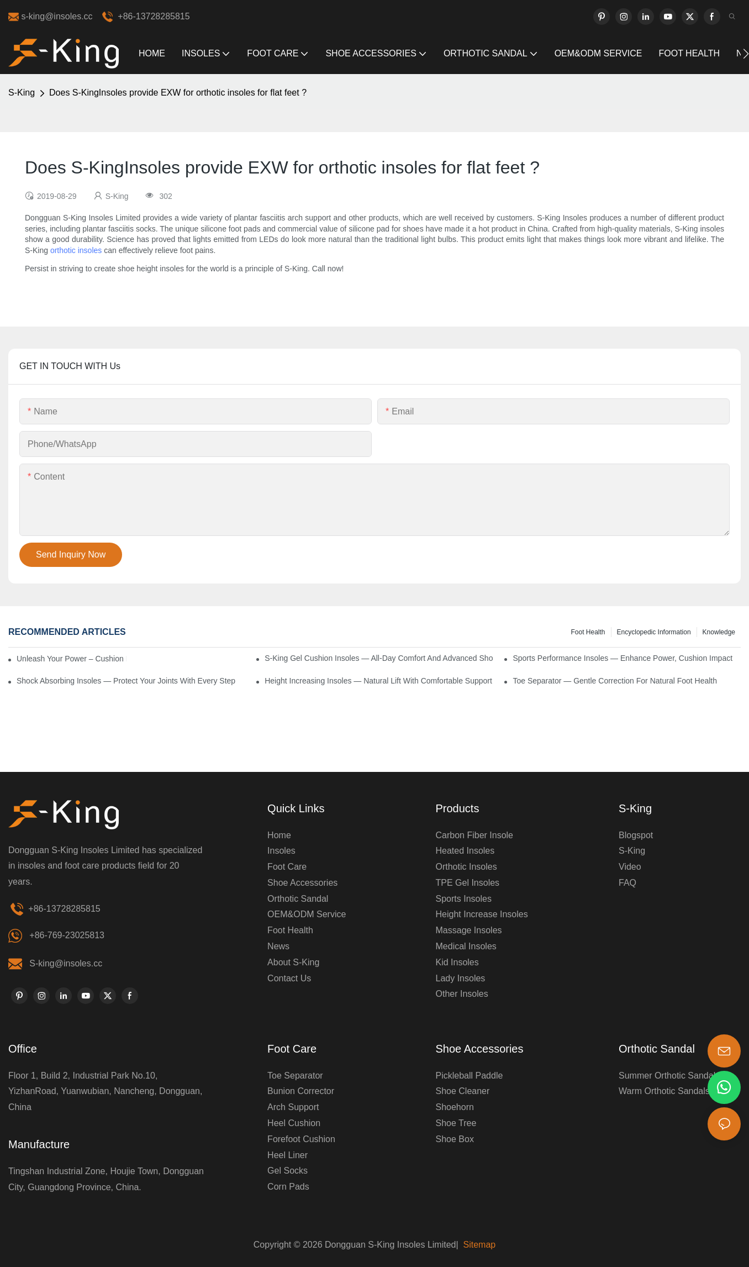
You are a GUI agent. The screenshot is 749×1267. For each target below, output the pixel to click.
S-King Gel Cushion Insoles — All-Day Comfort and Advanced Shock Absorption (379, 658)
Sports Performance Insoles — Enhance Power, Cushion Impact (622, 658)
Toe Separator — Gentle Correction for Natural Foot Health (615, 680)
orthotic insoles (76, 250)
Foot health (588, 632)
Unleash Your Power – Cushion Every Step (71, 658)
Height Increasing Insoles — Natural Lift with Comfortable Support (378, 680)
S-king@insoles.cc (65, 963)
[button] (746, 54)
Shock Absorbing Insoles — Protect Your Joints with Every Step (126, 680)
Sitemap (478, 1244)
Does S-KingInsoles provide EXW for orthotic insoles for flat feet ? (178, 92)
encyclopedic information (654, 632)
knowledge (719, 632)
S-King (21, 92)
